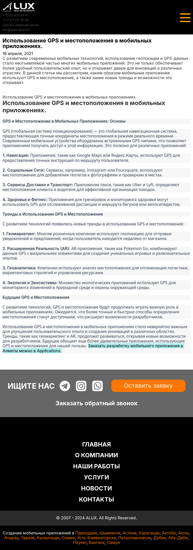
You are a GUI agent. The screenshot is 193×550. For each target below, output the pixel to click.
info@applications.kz (16, 30)
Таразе (27, 537)
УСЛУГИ (96, 477)
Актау (183, 532)
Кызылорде (48, 537)
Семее (68, 537)
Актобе (169, 532)
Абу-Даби (177, 537)
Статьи (9, 92)
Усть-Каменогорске (96, 537)
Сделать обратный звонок (21, 25)
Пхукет (80, 542)
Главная (11, 87)
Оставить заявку (148, 385)
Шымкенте (110, 532)
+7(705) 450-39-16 (15, 15)
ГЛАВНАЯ (96, 444)
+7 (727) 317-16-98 (15, 20)
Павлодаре (86, 532)
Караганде (149, 532)
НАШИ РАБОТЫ (96, 466)
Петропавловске (134, 537)
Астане (129, 532)
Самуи (113, 542)
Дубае (159, 537)
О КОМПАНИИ (96, 455)
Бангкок (97, 542)
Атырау (11, 537)
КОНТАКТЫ (96, 499)
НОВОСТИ (96, 488)
